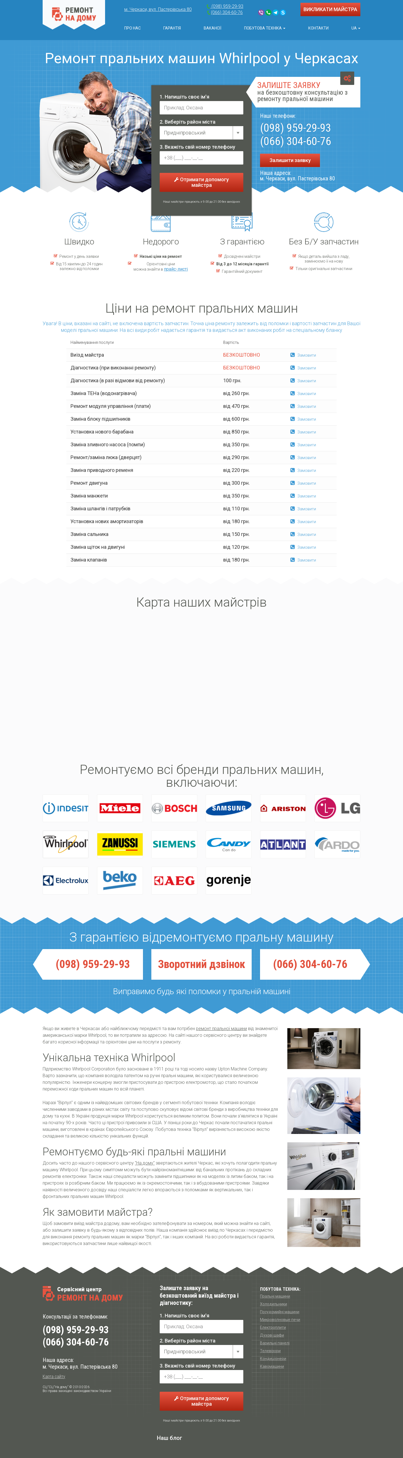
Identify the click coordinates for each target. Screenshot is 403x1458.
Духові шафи (272, 1335)
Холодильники (273, 1304)
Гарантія (172, 28)
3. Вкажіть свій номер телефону (197, 147)
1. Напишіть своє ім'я (184, 97)
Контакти (318, 28)
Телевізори (270, 1351)
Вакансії (212, 28)
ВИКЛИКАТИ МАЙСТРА (330, 9)
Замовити (303, 355)
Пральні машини (275, 1296)
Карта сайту (54, 1376)
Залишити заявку (290, 160)
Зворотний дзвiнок (201, 964)
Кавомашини (272, 1366)
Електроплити (273, 1327)
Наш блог (169, 1438)
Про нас (132, 28)
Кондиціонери (273, 1358)
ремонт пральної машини (221, 1028)
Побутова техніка (264, 28)
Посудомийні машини (279, 1312)
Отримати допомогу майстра (201, 182)
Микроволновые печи (280, 1319)
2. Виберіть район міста (187, 122)
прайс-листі (176, 269)
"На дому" (145, 1163)
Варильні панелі (275, 1343)
